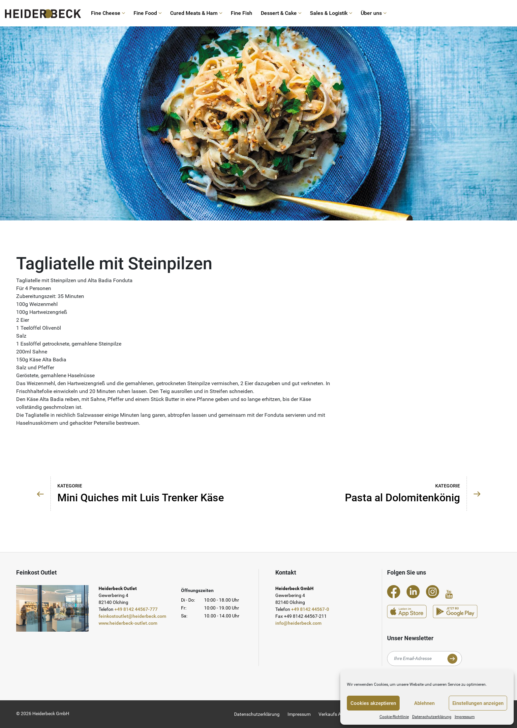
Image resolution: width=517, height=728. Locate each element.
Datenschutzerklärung (431, 716)
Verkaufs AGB (333, 714)
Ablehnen (424, 703)
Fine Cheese (108, 13)
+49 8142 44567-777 (136, 609)
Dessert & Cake (281, 13)
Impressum (465, 716)
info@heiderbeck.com (298, 623)
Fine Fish (241, 13)
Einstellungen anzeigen (477, 703)
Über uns (373, 13)
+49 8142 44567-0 (310, 609)
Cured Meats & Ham (196, 13)
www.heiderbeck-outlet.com (128, 623)
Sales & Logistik (331, 13)
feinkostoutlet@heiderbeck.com (132, 616)
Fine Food (148, 13)
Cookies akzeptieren (373, 703)
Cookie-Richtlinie (394, 716)
